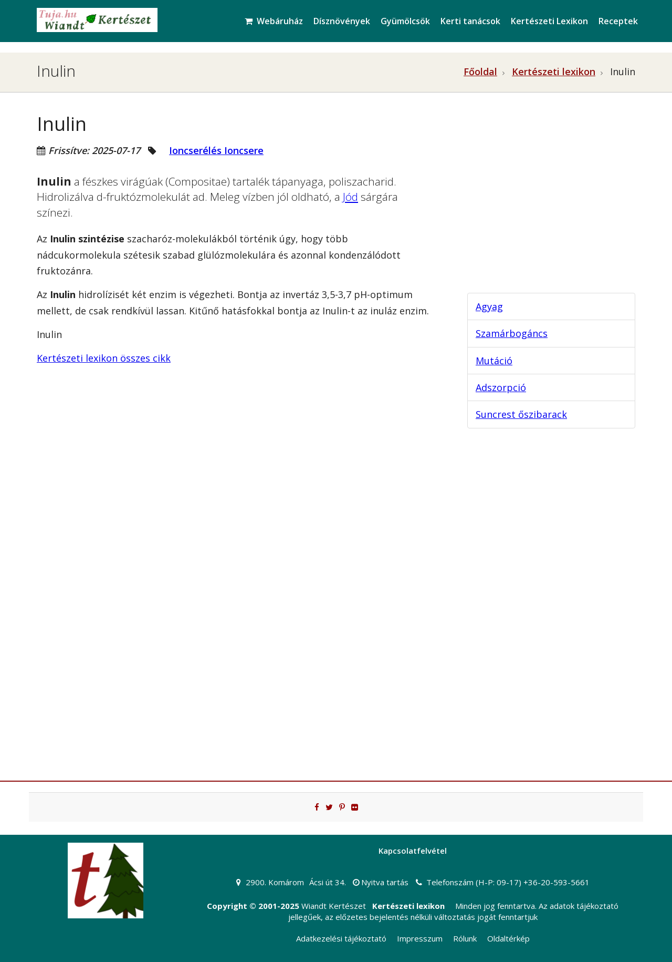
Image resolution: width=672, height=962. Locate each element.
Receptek (618, 21)
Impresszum (420, 938)
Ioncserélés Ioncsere (216, 150)
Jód (350, 196)
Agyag (489, 306)
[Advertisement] (540, 203)
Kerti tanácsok (470, 21)
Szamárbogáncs (512, 333)
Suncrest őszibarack (521, 414)
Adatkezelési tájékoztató (341, 938)
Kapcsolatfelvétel (413, 850)
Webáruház (274, 21)
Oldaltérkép (508, 938)
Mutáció (494, 360)
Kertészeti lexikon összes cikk (104, 358)
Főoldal (480, 71)
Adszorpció (501, 387)
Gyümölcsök (405, 21)
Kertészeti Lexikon (549, 21)
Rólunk (465, 938)
